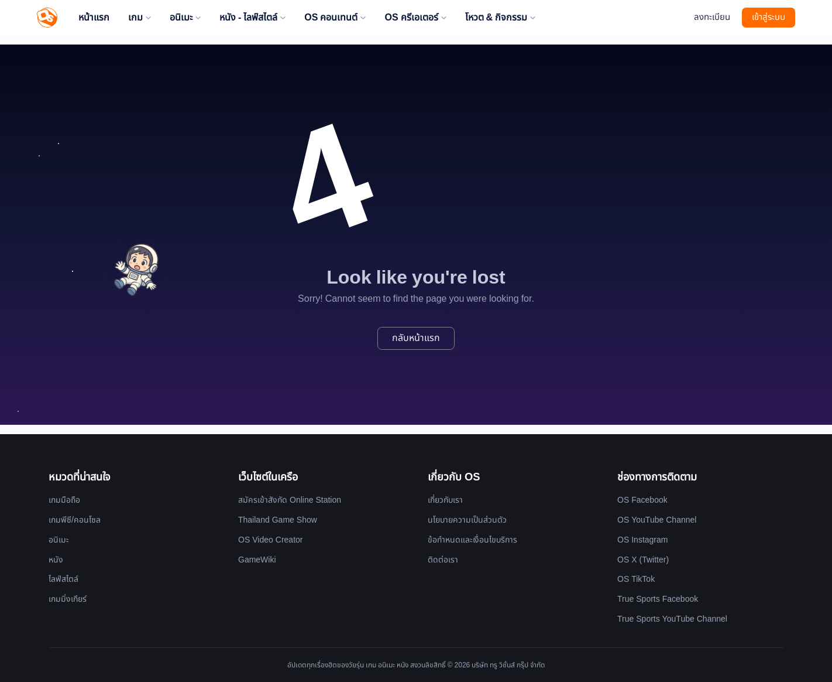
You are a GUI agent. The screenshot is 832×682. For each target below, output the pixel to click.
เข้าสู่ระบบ (768, 17)
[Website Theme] (679, 18)
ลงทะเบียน (712, 17)
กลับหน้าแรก (416, 338)
